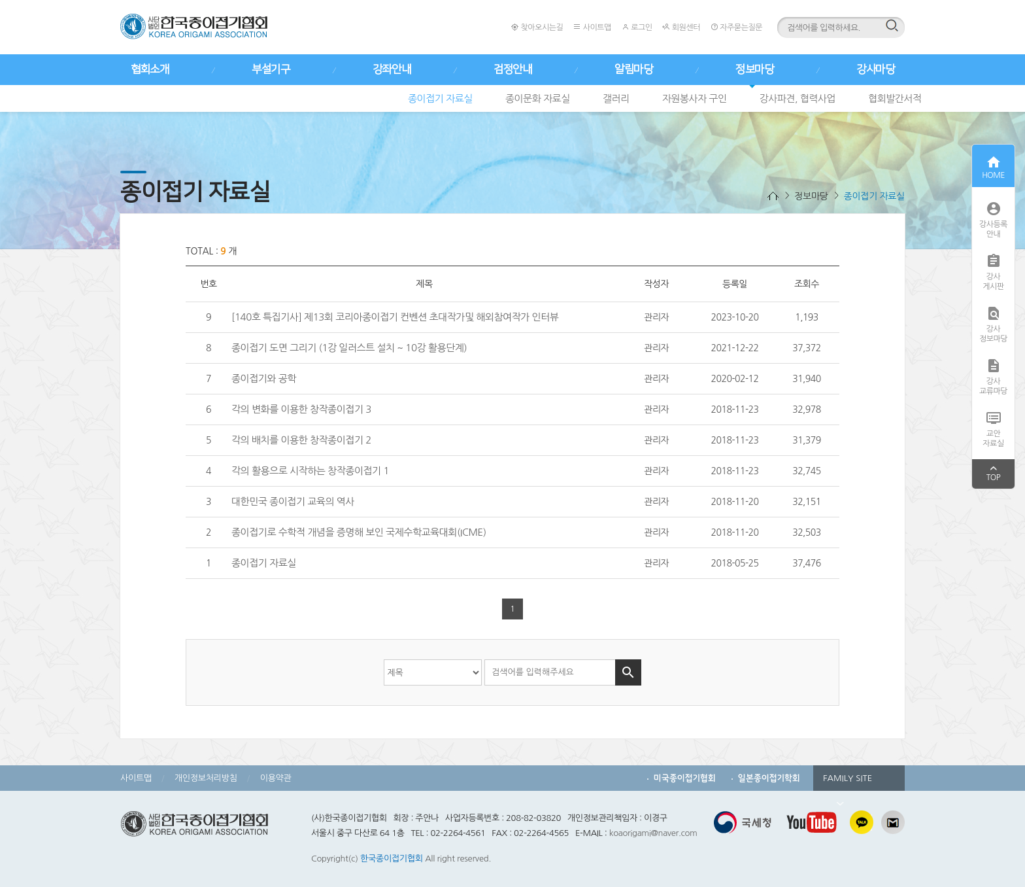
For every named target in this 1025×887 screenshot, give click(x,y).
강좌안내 (392, 69)
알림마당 (633, 69)
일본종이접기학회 (769, 778)
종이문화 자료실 (537, 98)
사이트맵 (592, 27)
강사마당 (875, 69)
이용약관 (276, 778)
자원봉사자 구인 (694, 98)
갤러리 (616, 98)
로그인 (637, 27)
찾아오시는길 (537, 27)
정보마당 (754, 69)
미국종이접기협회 (685, 778)
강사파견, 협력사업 (798, 98)
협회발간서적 (895, 98)
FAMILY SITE (847, 782)
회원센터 (680, 27)
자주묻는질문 (736, 27)
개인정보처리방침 (206, 778)
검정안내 (512, 69)
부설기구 (271, 69)
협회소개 (150, 69)
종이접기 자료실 (440, 98)
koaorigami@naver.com (653, 833)
